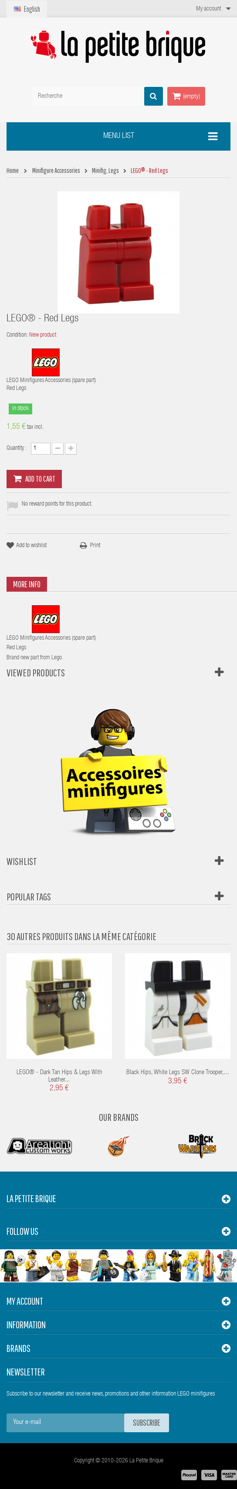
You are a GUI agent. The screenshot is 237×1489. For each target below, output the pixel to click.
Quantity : (17, 448)
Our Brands (119, 1117)
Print (95, 546)
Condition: (17, 335)
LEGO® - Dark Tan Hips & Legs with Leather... (59, 1076)
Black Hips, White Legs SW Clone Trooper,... (177, 1072)
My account (25, 1301)
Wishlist (22, 861)
